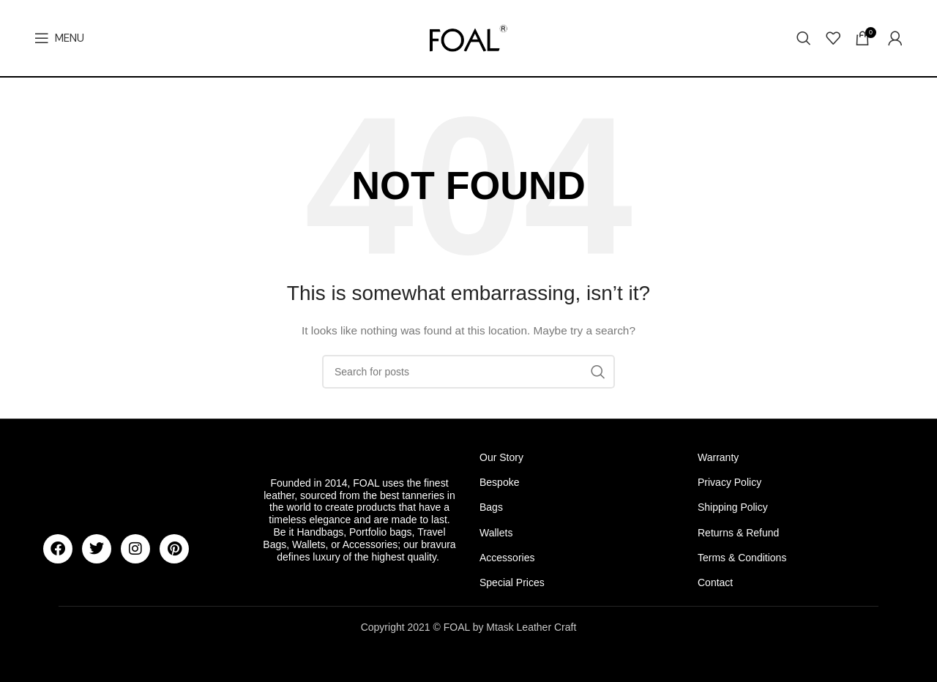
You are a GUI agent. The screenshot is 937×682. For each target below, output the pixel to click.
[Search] (803, 38)
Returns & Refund (738, 533)
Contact (715, 582)
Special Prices (512, 582)
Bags (491, 507)
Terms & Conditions (742, 557)
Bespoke (499, 482)
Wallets (495, 533)
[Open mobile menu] (59, 38)
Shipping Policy (733, 507)
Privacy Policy (729, 482)
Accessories (506, 557)
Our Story (501, 457)
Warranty (718, 457)
